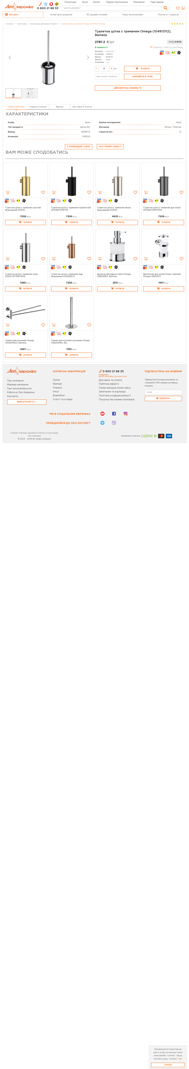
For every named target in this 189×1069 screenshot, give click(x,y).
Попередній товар (78, 146)
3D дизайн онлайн (96, 15)
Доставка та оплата (110, 380)
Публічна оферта (109, 384)
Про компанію (15, 381)
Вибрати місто (26, 402)
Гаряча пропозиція (117, 2)
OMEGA (109, 54)
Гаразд (168, 1065)
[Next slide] (88, 57)
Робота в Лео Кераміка (20, 392)
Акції (85, 2)
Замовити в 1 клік (142, 76)
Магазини (139, 2)
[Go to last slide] (10, 57)
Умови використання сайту (115, 388)
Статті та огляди (62, 399)
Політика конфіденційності (115, 396)
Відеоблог (59, 396)
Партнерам (157, 2)
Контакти (12, 396)
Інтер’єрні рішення (61, 15)
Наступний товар (110, 146)
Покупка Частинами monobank (117, 400)
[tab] (40, 4)
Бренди (57, 384)
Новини (57, 388)
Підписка (163, 398)
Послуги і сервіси (168, 15)
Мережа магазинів (17, 385)
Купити (142, 68)
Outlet (56, 380)
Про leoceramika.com (19, 389)
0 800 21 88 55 (47, 8)
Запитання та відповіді (112, 392)
